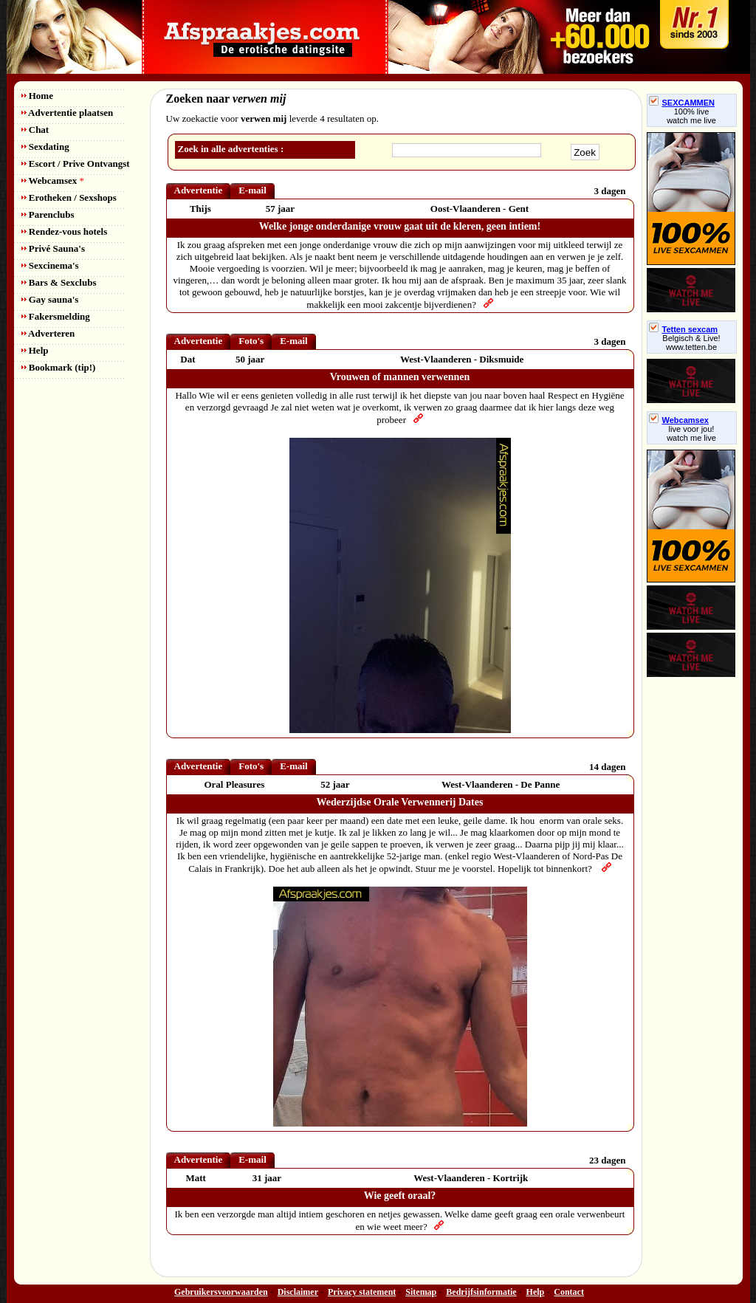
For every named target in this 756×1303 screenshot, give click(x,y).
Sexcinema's (50, 265)
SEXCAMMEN (682, 102)
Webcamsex (52, 180)
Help (35, 350)
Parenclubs (48, 214)
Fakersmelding (55, 316)
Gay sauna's (50, 299)
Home (37, 95)
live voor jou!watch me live (691, 433)
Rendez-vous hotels (64, 231)
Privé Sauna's (53, 248)
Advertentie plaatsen (67, 112)
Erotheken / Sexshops (69, 197)
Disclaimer (298, 1292)
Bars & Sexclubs (59, 282)
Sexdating (45, 146)
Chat (35, 129)
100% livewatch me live (691, 116)
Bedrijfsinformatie (481, 1292)
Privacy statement (362, 1292)
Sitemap (420, 1292)
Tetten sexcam (683, 329)
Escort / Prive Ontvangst (75, 163)
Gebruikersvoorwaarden (221, 1292)
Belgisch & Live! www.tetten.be (691, 342)
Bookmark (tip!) (58, 367)
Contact (569, 1292)
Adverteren (48, 333)
